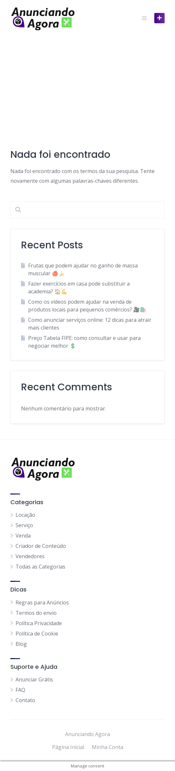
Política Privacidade (39, 623)
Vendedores (30, 556)
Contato (25, 700)
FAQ (20, 689)
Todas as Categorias (40, 566)
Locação (25, 514)
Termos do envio (36, 612)
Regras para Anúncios (42, 602)
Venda (23, 535)
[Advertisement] (87, 84)
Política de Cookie (37, 633)
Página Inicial (68, 747)
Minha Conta (107, 747)
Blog (21, 643)
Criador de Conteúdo (41, 545)
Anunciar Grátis (34, 679)
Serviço (24, 525)
